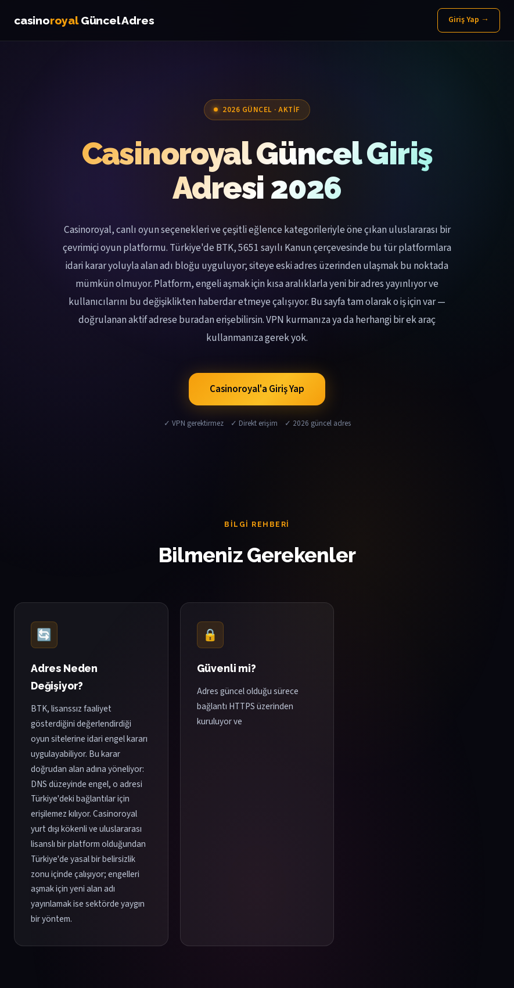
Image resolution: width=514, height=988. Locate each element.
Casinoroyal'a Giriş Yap (257, 389)
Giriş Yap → (468, 20)
